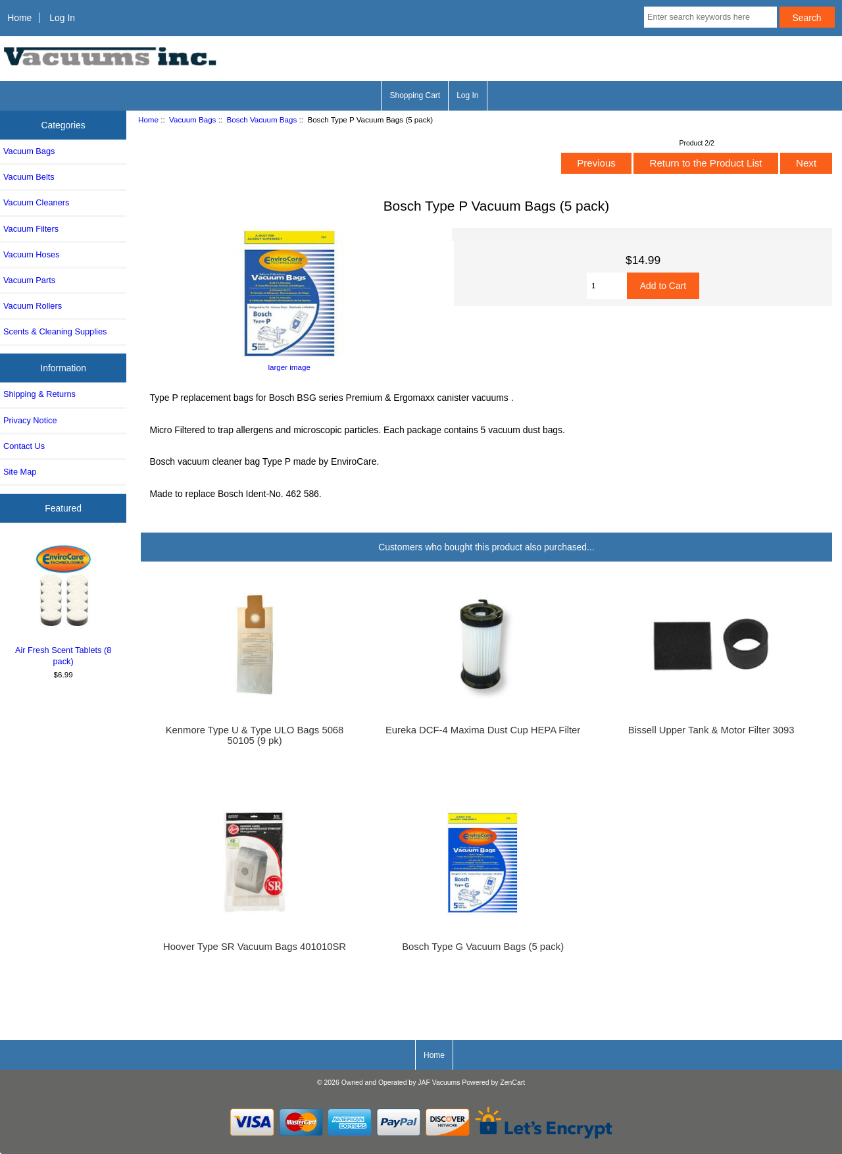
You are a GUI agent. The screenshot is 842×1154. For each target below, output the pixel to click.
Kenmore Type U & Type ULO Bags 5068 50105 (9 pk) (255, 735)
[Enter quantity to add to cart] (607, 286)
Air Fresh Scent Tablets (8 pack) (63, 603)
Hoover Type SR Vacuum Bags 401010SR (254, 946)
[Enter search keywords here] (710, 17)
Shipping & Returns (39, 394)
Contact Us (24, 446)
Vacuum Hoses (31, 254)
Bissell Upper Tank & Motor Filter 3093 (711, 730)
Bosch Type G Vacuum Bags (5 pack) (483, 946)
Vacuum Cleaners (36, 202)
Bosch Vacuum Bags (262, 119)
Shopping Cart (414, 95)
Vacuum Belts (29, 177)
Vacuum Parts (29, 280)
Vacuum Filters (31, 229)
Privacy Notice (30, 420)
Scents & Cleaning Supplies (55, 331)
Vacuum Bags (192, 119)
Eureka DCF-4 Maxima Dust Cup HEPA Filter (482, 730)
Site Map (19, 472)
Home (19, 18)
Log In (62, 18)
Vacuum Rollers (32, 306)
